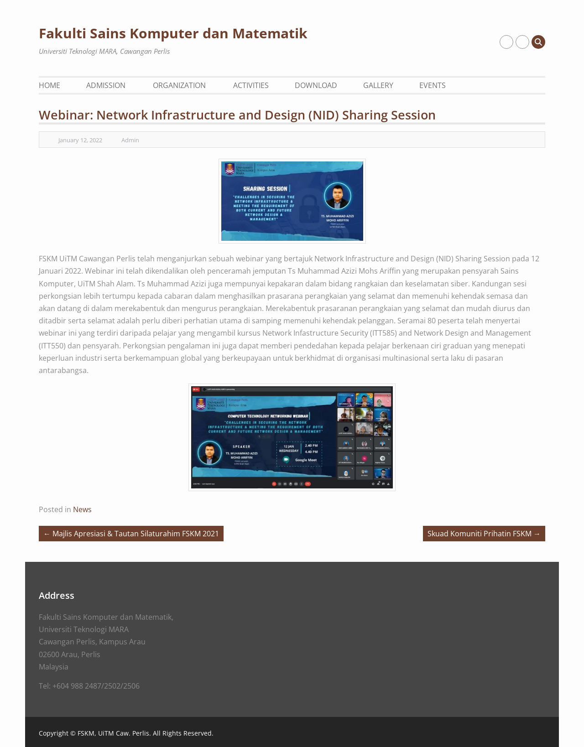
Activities (251, 85)
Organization (179, 85)
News (82, 509)
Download (316, 85)
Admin (130, 140)
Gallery (378, 85)
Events (432, 85)
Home (49, 85)
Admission (105, 85)
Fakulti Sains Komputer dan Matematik (173, 33)
